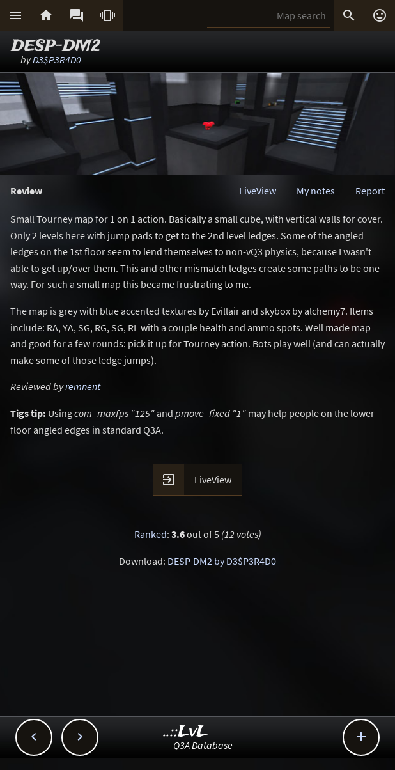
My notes (316, 190)
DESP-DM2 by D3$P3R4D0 (221, 560)
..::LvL (185, 732)
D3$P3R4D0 (57, 59)
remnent (82, 386)
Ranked (150, 534)
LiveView (257, 190)
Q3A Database (203, 745)
